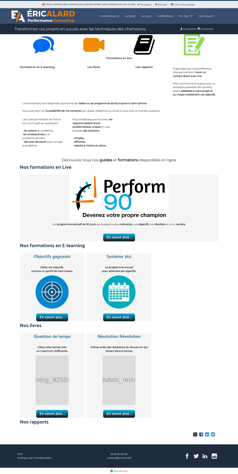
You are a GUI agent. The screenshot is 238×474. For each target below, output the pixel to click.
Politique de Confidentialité (34, 457)
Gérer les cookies (183, 4)
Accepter (144, 4)
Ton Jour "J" (185, 16)
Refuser (161, 4)
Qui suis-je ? (206, 16)
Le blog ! (130, 16)
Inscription (188, 28)
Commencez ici (109, 16)
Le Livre (146, 16)
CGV (20, 454)
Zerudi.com (119, 470)
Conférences (165, 16)
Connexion (205, 28)
